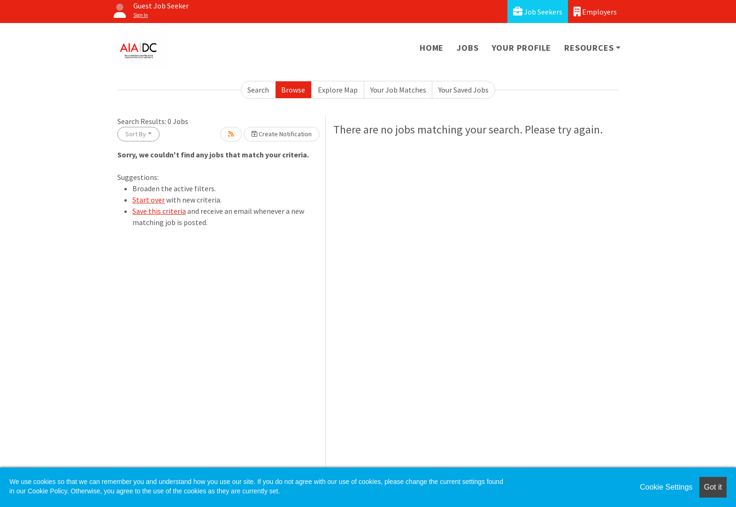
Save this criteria (159, 211)
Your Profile (522, 47)
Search (258, 89)
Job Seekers (537, 11)
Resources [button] (588, 47)
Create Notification (282, 134)
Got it (713, 487)
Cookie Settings (666, 487)
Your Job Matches (398, 89)
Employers (595, 11)
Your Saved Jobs (463, 89)
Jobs (467, 47)
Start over (148, 199)
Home (432, 47)
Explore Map (338, 89)
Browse (293, 89)
